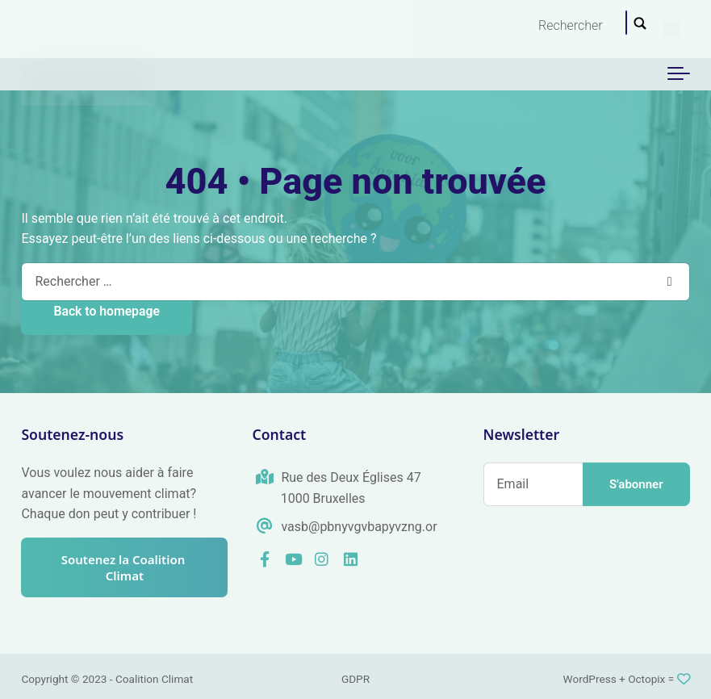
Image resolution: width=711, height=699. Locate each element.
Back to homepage (106, 311)
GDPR (355, 678)
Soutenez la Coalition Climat (124, 567)
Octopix (646, 678)
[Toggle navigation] (678, 74)
